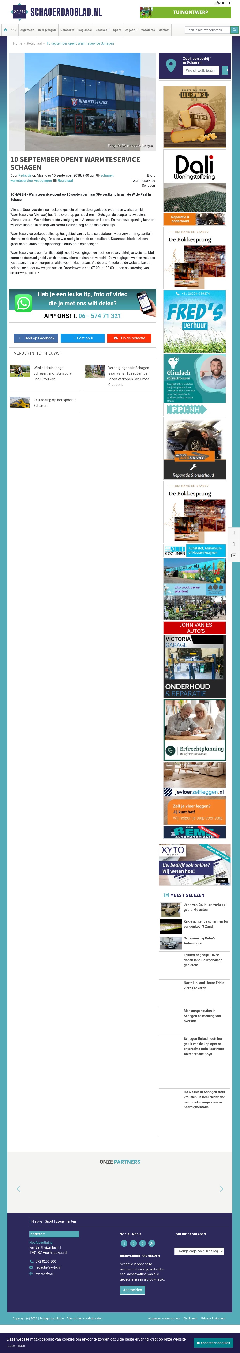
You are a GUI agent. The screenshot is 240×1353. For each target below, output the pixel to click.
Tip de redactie (129, 338)
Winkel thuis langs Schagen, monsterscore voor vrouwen (53, 373)
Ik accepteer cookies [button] (213, 1343)
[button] (13, 1217)
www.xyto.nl (44, 1302)
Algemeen (27, 30)
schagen (107, 176)
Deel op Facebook (36, 338)
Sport (117, 30)
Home (17, 44)
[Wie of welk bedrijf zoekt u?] (201, 70)
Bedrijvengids (47, 30)
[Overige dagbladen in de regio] (199, 1279)
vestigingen (43, 181)
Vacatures (148, 30)
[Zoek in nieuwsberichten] (208, 30)
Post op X (82, 338)
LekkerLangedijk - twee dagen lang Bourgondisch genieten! (203, 988)
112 (13, 30)
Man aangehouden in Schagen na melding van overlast (202, 1044)
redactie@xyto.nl (47, 1296)
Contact (164, 30)
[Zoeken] (234, 30)
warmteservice (21, 181)
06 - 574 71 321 (100, 315)
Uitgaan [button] (130, 30)
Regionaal (85, 30)
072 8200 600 (45, 1290)
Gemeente (67, 30)
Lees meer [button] (16, 1346)
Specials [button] (101, 30)
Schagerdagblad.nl (66, 12)
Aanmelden (132, 1318)
